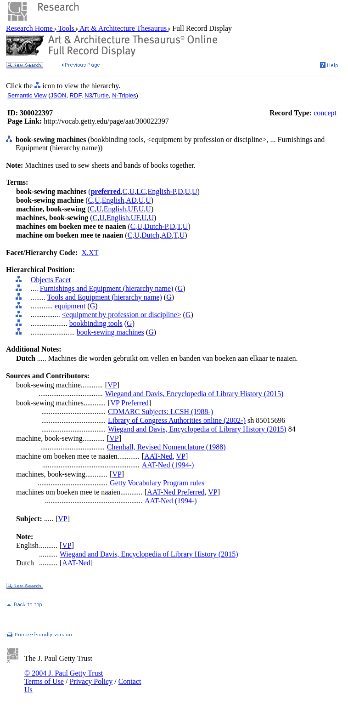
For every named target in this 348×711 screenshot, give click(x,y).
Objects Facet (51, 280)
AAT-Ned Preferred (175, 492)
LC (141, 191)
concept (325, 113)
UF (132, 209)
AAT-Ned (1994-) (168, 465)
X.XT (90, 252)
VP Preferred (129, 403)
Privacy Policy (90, 681)
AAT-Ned (158, 456)
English (113, 200)
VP (112, 385)
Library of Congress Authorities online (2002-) (177, 420)
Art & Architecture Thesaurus (123, 28)
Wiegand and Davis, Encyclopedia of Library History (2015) (194, 394)
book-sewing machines (110, 332)
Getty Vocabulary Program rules (157, 483)
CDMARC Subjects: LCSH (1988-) (160, 411)
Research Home (30, 28)
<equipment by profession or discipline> (121, 315)
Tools (66, 28)
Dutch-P (156, 226)
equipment (70, 306)
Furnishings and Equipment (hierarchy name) (107, 288)
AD (131, 200)
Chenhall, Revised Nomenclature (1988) (166, 447)
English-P (162, 191)
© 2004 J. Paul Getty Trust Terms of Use (63, 677)
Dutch (150, 235)
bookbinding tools (96, 323)
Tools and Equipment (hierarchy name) (104, 297)
